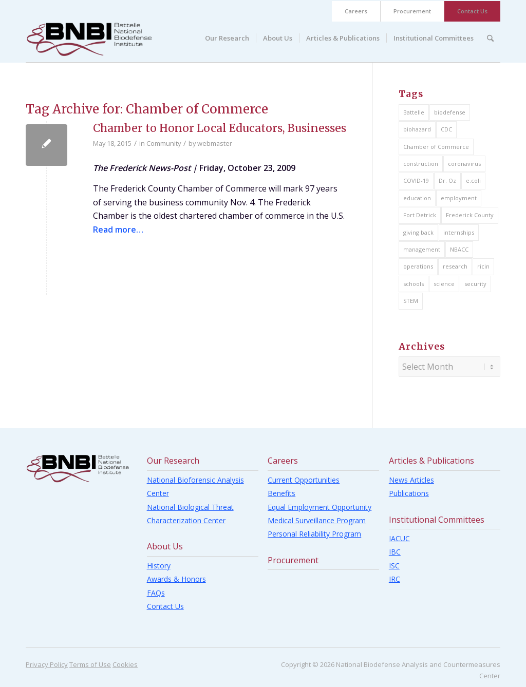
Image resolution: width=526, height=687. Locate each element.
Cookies (125, 664)
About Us (165, 546)
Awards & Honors (176, 579)
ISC (394, 565)
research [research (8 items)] (455, 266)
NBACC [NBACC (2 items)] (459, 249)
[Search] (490, 38)
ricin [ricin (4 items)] (483, 266)
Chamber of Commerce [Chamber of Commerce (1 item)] (436, 146)
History (159, 565)
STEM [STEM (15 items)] (410, 300)
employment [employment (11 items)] (459, 198)
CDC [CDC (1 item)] (446, 129)
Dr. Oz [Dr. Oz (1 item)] (447, 180)
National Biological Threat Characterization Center (190, 513)
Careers (356, 11)
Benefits (281, 493)
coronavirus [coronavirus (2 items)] (464, 163)
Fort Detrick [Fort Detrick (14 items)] (419, 215)
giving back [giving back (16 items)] (418, 232)
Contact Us (472, 11)
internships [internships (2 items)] (458, 232)
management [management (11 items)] (421, 249)
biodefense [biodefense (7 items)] (449, 112)
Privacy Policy (47, 664)
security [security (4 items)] (475, 284)
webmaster (214, 143)
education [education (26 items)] (417, 198)
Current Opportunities (304, 480)
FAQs (156, 593)
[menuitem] (356, 11)
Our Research (173, 460)
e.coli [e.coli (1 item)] (473, 180)
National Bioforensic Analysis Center (195, 486)
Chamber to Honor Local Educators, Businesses (219, 128)
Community (163, 143)
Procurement (412, 11)
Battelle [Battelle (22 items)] (413, 112)
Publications (409, 493)
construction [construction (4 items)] (420, 163)
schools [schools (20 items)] (413, 284)
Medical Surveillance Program (317, 520)
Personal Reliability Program (314, 534)
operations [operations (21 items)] (418, 266)
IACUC (399, 538)
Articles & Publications (431, 460)
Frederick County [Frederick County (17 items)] (470, 215)
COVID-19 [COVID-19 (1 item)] (416, 180)
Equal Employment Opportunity (319, 507)
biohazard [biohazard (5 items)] (417, 129)
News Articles (411, 480)
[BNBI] (89, 39)
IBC (395, 552)
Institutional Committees (436, 519)
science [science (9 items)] (444, 284)
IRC (394, 579)
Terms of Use (90, 664)
